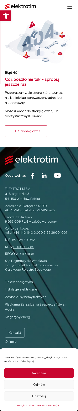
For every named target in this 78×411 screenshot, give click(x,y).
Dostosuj (39, 396)
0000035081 (23, 247)
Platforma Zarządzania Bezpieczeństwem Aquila (36, 307)
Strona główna (29, 131)
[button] (5, 15)
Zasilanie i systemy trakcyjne (26, 297)
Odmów (39, 385)
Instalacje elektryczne (21, 289)
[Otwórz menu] (69, 6)
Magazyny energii (18, 317)
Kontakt (15, 332)
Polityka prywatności (48, 405)
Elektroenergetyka (19, 282)
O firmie (11, 341)
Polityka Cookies (26, 405)
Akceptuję (39, 373)
